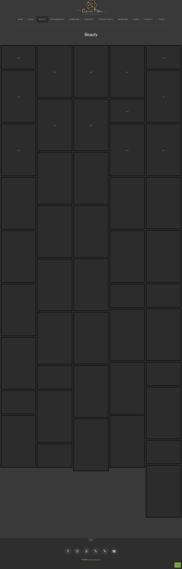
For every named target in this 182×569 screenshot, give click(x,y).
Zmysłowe (123, 19)
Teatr (161, 19)
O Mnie (136, 19)
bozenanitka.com (94, 560)
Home (20, 19)
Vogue (31, 19)
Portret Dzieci (106, 19)
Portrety (89, 19)
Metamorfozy (57, 19)
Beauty (42, 19)
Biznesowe (74, 19)
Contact (148, 19)
